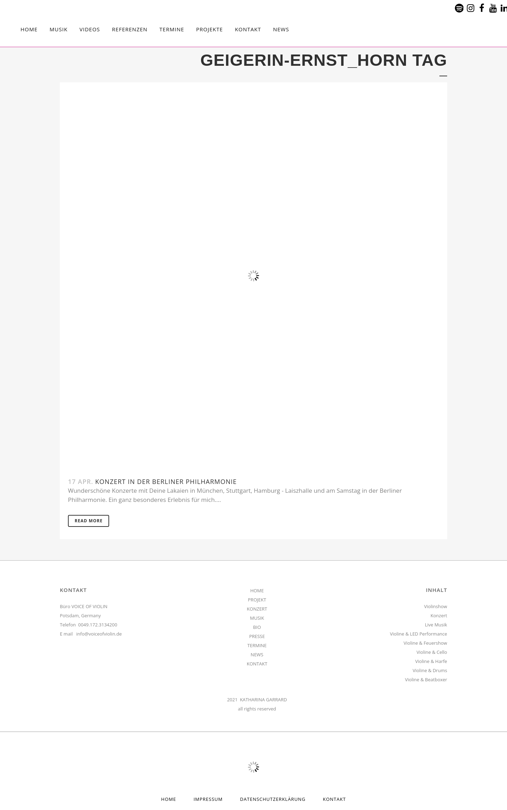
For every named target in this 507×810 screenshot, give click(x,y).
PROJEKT (257, 600)
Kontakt (334, 799)
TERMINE (257, 645)
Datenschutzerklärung (273, 799)
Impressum (208, 799)
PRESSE (257, 636)
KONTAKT (257, 664)
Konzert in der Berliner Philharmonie (166, 481)
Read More (88, 521)
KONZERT (257, 609)
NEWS (257, 654)
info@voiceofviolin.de (99, 634)
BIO (257, 627)
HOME (257, 590)
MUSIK (257, 618)
